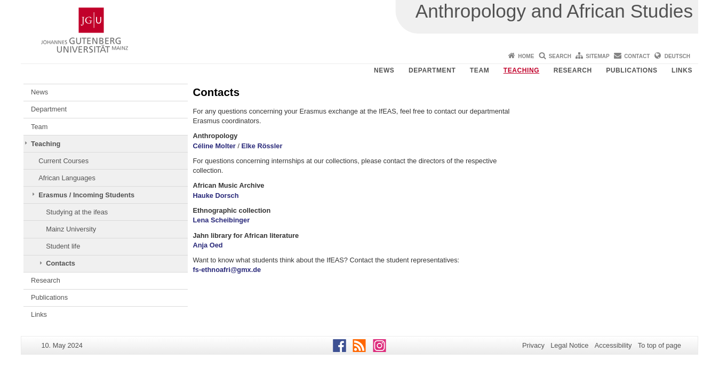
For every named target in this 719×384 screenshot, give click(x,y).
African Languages (66, 178)
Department (432, 70)
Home (526, 56)
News (384, 70)
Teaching (521, 70)
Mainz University (71, 229)
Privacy (533, 345)
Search (560, 56)
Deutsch (677, 56)
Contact (637, 56)
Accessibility (613, 345)
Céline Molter (214, 146)
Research (573, 70)
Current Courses (63, 161)
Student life (63, 246)
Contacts (60, 263)
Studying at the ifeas (77, 212)
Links (682, 70)
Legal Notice (569, 345)
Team (479, 70)
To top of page (659, 345)
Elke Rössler (262, 146)
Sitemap (597, 56)
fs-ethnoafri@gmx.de (227, 270)
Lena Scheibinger (221, 220)
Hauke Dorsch (216, 195)
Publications (631, 70)
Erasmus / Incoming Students (86, 195)
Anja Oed (208, 245)
